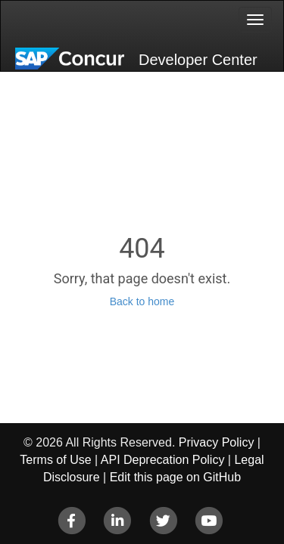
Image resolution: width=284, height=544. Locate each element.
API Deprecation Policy (163, 459)
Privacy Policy (216, 442)
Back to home (142, 301)
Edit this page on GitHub (175, 477)
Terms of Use (55, 459)
